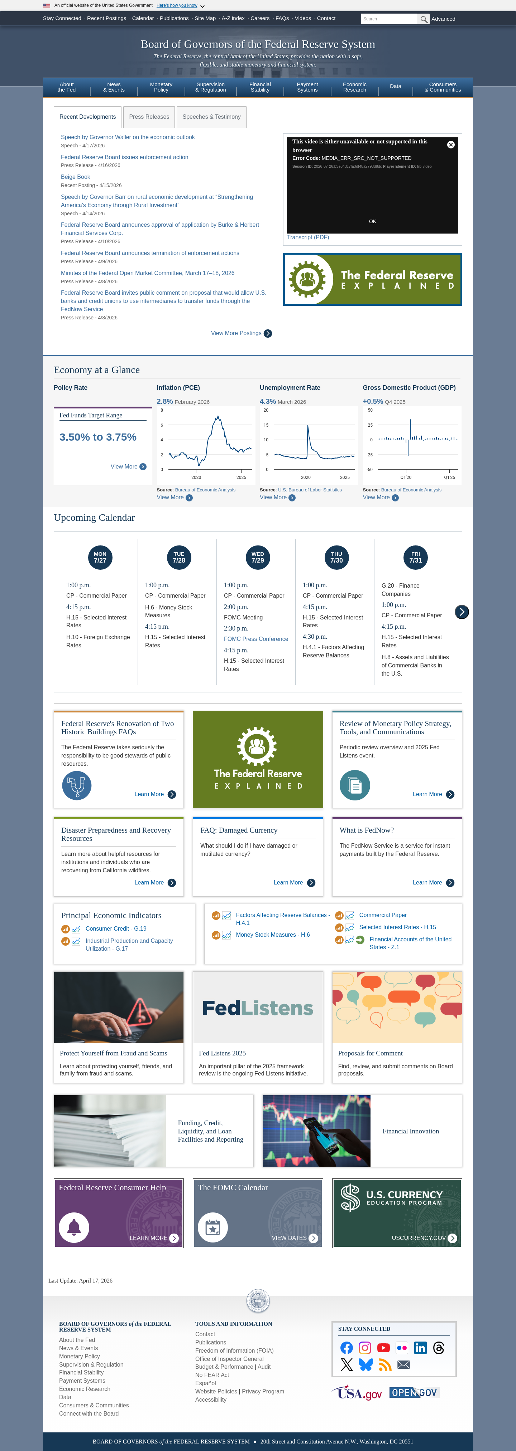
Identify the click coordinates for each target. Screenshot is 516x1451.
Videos (303, 18)
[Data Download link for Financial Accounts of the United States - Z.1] (340, 940)
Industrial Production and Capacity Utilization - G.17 (129, 945)
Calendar (143, 18)
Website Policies (216, 1391)
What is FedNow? (367, 830)
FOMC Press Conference (256, 639)
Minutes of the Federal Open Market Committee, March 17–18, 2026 (148, 273)
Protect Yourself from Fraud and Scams (113, 1053)
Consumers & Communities (443, 87)
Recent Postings (106, 18)
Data (395, 86)
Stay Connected (62, 18)
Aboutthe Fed (67, 87)
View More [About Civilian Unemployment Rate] (278, 497)
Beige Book (75, 177)
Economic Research (84, 1389)
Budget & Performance (224, 1367)
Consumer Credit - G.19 (116, 929)
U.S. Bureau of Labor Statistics (310, 489)
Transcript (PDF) (308, 237)
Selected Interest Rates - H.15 (397, 927)
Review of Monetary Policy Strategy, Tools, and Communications (396, 727)
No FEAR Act (212, 1375)
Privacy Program (263, 1391)
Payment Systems (82, 1381)
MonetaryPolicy (161, 87)
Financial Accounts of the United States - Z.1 (411, 943)
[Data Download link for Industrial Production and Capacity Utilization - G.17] (66, 941)
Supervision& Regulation (210, 87)
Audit (264, 1367)
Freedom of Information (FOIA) (234, 1351)
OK (372, 221)
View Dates (295, 1238)
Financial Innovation (411, 1131)
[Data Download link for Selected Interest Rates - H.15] (340, 927)
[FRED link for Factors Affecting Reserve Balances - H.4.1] (227, 915)
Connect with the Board (89, 1414)
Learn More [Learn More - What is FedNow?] (434, 882)
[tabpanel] (163, 235)
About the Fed (77, 1340)
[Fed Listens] (257, 1007)
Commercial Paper (383, 915)
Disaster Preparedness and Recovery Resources (116, 834)
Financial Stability (81, 1372)
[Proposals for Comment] (397, 1007)
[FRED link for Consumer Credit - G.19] (77, 929)
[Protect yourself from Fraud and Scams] (118, 1007)
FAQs (282, 18)
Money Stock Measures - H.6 (273, 935)
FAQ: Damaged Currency (238, 830)
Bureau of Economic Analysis (205, 489)
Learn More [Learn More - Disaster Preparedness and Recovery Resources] (156, 882)
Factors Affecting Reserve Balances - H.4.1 (283, 919)
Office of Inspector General (229, 1359)
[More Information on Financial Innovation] (317, 1130)
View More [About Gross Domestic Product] (381, 497)
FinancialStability (260, 87)
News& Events (114, 87)
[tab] (87, 117)
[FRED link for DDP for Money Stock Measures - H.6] (227, 935)
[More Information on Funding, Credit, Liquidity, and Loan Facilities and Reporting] (110, 1130)
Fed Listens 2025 (222, 1053)
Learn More (154, 1238)
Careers (259, 18)
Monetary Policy (79, 1356)
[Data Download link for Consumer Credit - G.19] (66, 929)
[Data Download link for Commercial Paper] (340, 915)
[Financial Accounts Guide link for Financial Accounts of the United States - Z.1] (361, 940)
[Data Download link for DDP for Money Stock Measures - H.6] (217, 935)
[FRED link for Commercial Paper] (350, 915)
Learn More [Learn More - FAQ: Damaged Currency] (295, 882)
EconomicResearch (355, 87)
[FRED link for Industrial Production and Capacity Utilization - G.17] (77, 941)
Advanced (443, 19)
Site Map (205, 18)
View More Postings (241, 333)
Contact (326, 18)
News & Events (78, 1348)
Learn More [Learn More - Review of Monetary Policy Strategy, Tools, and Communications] (434, 794)
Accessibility (210, 1400)
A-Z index (233, 18)
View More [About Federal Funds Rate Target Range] (129, 467)
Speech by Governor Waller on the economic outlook (128, 137)
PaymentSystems (307, 87)
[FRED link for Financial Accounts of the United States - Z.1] (350, 940)
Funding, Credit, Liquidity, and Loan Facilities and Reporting (211, 1131)
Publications (174, 18)
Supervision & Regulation (91, 1365)
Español (205, 1383)
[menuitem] (66, 88)
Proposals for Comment (370, 1053)
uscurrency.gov (424, 1238)
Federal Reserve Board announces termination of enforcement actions (150, 253)
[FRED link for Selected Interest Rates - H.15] (350, 927)
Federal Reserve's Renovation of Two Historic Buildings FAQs (117, 727)
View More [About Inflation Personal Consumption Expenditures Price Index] (175, 497)
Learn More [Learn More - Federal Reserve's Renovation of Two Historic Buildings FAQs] (156, 794)
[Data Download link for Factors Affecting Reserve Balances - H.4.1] (217, 915)
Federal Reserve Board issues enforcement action (124, 157)
